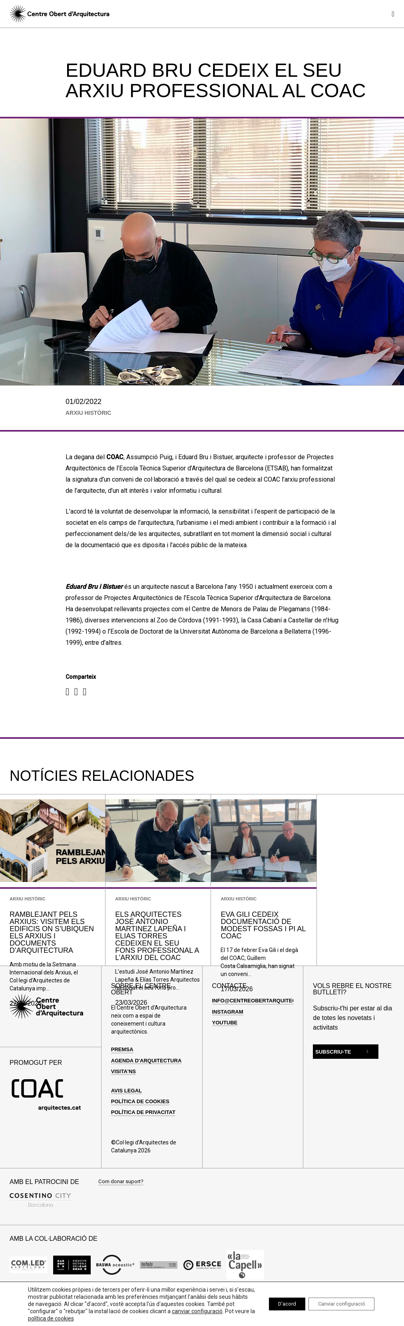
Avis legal (127, 1115)
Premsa (123, 1074)
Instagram (229, 1036)
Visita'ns (124, 1096)
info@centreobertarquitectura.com (272, 1025)
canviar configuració (53, 1318)
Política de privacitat (145, 1137)
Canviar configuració (336, 1304)
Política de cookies (142, 1126)
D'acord (274, 1304)
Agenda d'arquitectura (149, 1085)
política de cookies (135, 1318)
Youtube (225, 1047)
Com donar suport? (122, 1207)
